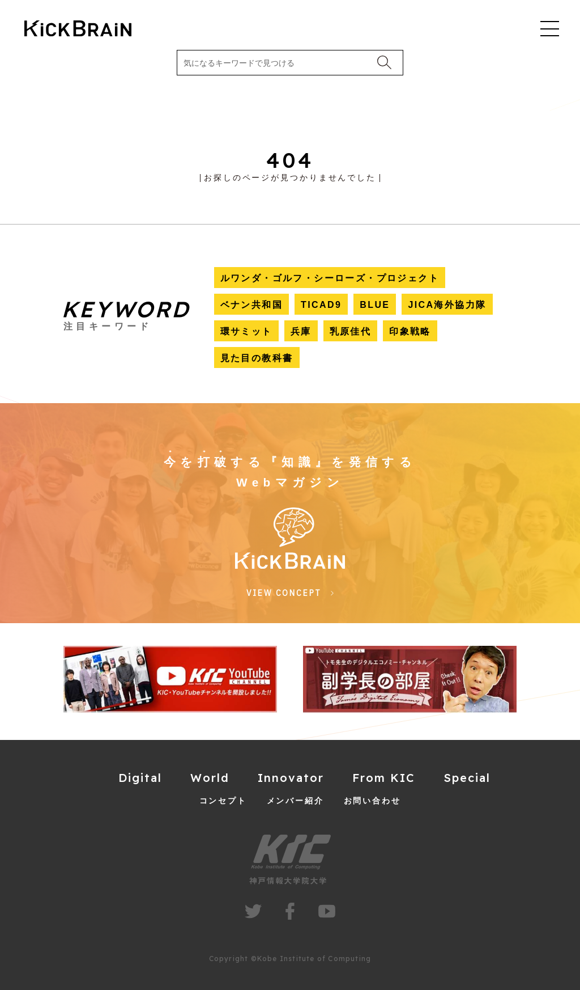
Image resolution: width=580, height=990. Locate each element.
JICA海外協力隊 (447, 305)
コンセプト (223, 800)
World (209, 778)
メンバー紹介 (295, 800)
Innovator (291, 778)
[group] (170, 679)
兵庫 (301, 331)
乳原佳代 (351, 331)
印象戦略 (410, 331)
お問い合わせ (372, 800)
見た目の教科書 (256, 358)
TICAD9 (321, 305)
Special (467, 778)
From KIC (383, 778)
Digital (140, 778)
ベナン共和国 (251, 305)
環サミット (246, 331)
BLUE (375, 305)
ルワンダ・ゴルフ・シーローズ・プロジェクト (329, 278)
